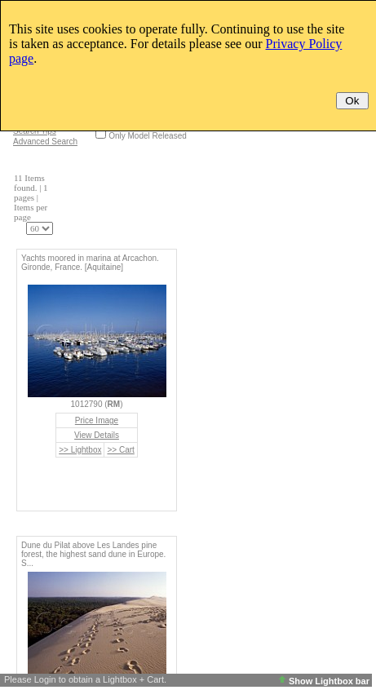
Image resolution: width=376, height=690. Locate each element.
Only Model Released (147, 135)
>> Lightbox (80, 449)
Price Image (96, 420)
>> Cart (120, 449)
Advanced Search (45, 141)
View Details (96, 435)
